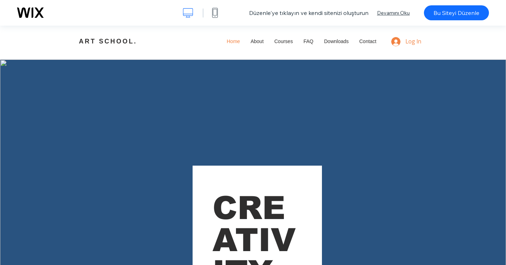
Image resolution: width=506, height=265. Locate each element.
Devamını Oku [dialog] (393, 13)
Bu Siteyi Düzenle (456, 12)
